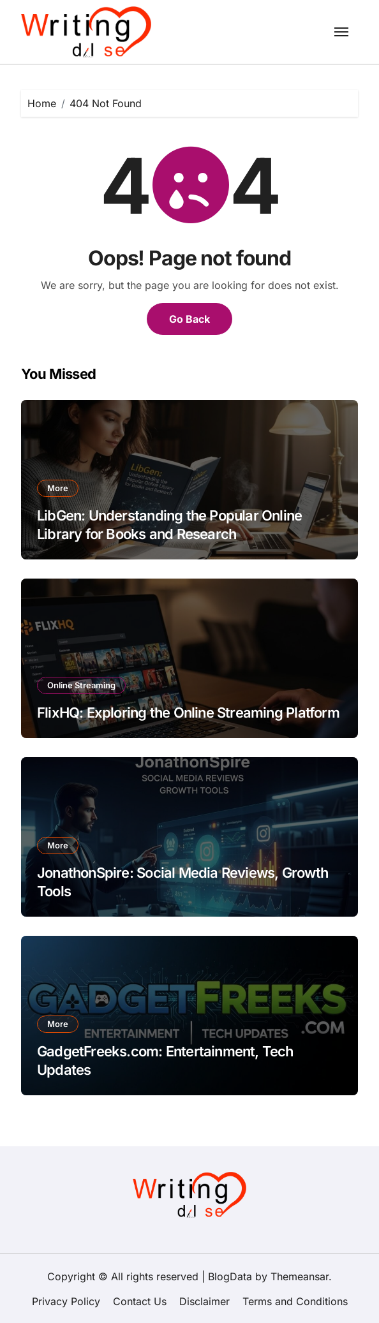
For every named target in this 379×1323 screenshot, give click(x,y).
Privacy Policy (66, 1301)
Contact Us (140, 1301)
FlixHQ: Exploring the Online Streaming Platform (188, 712)
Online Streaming (81, 685)
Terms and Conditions (295, 1301)
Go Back (189, 319)
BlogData (230, 1276)
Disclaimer (204, 1301)
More (57, 488)
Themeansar (300, 1276)
